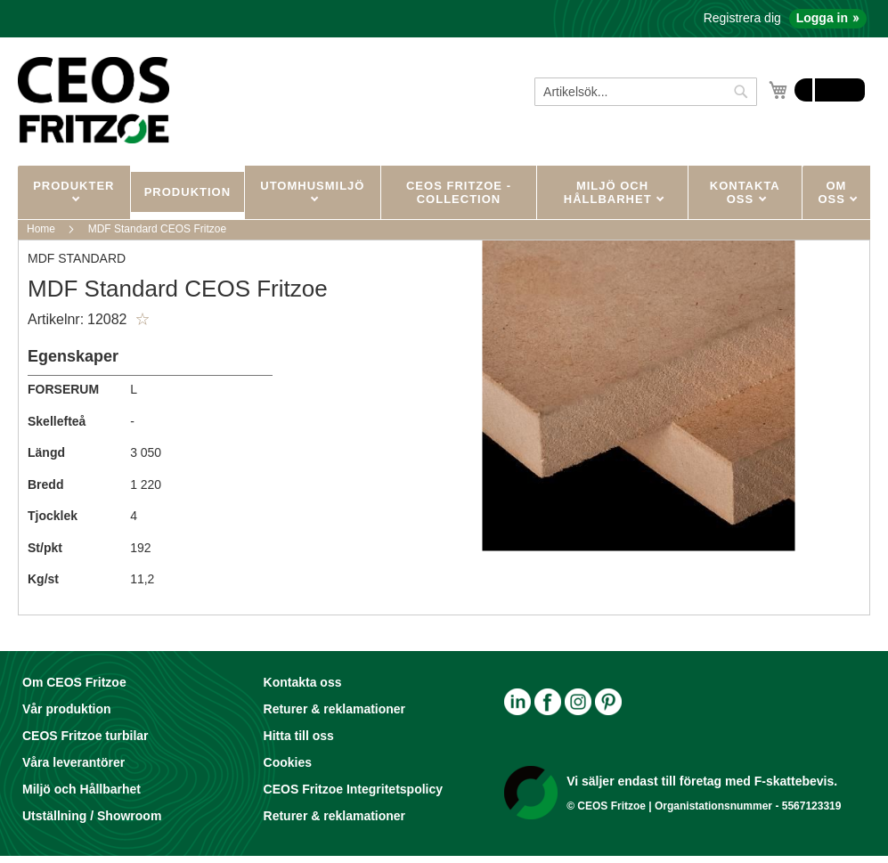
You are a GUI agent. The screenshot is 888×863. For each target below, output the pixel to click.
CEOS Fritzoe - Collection (458, 192)
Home (41, 229)
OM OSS (833, 192)
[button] (142, 320)
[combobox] (645, 91)
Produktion (187, 192)
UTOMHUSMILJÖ (312, 185)
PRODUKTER (73, 185)
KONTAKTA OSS (745, 192)
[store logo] (93, 99)
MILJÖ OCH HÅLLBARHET (610, 192)
